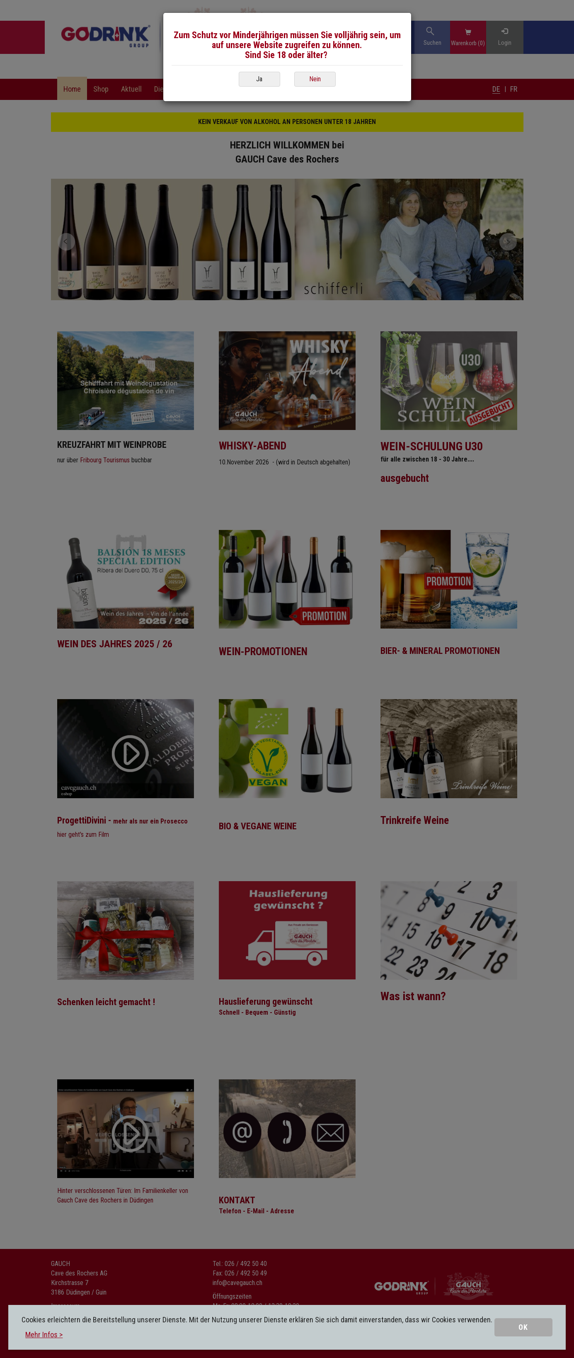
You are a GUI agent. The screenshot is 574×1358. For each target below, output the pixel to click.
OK (523, 1327)
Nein (315, 79)
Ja (259, 79)
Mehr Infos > (44, 1334)
